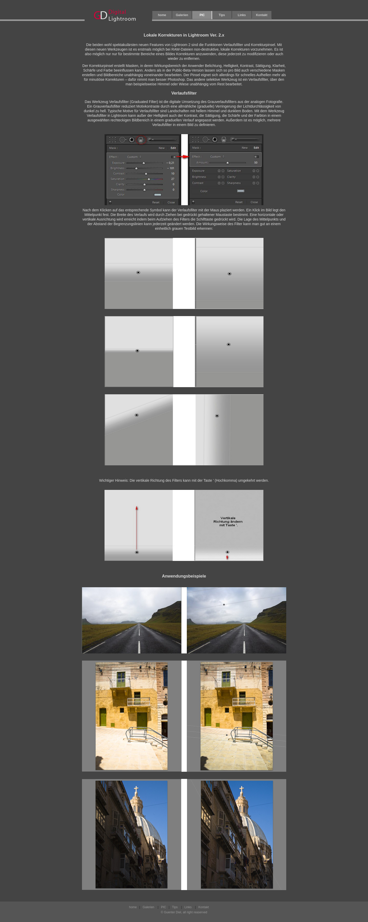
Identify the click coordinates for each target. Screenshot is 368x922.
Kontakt (262, 15)
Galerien (182, 15)
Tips (222, 15)
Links (242, 15)
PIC (163, 907)
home (162, 15)
